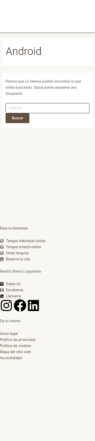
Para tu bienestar (14, 228)
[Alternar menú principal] (84, 16)
